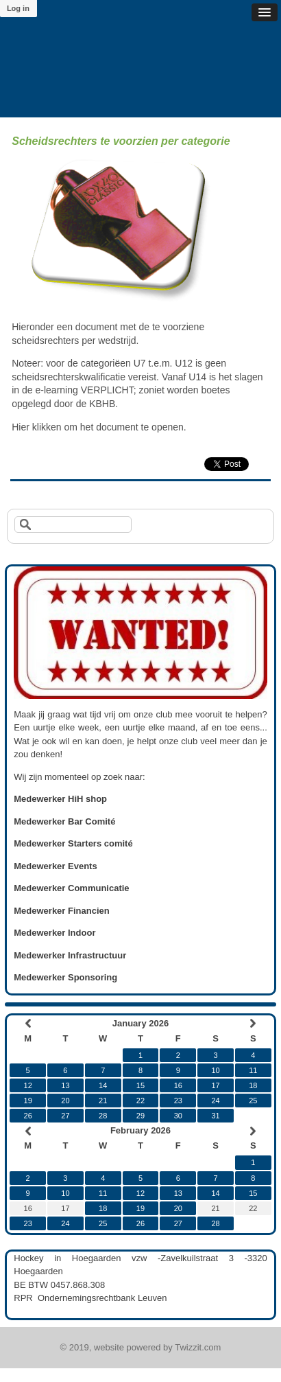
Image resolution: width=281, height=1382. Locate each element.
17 (215, 1085)
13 (65, 1085)
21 (103, 1100)
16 (178, 1085)
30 (178, 1116)
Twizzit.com (198, 1347)
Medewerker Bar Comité (64, 821)
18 (253, 1085)
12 (28, 1085)
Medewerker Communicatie (71, 888)
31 (215, 1116)
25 (253, 1100)
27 (65, 1116)
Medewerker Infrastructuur (70, 955)
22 (140, 1100)
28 (103, 1116)
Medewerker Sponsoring (65, 977)
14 (103, 1085)
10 (215, 1070)
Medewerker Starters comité (73, 843)
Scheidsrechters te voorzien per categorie (121, 141)
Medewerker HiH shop (60, 799)
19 (28, 1100)
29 (140, 1116)
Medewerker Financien (61, 911)
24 (215, 1100)
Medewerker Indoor (54, 933)
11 (253, 1070)
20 (65, 1100)
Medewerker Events (55, 866)
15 (140, 1085)
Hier (20, 427)
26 (28, 1116)
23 (178, 1100)
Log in (18, 8)
